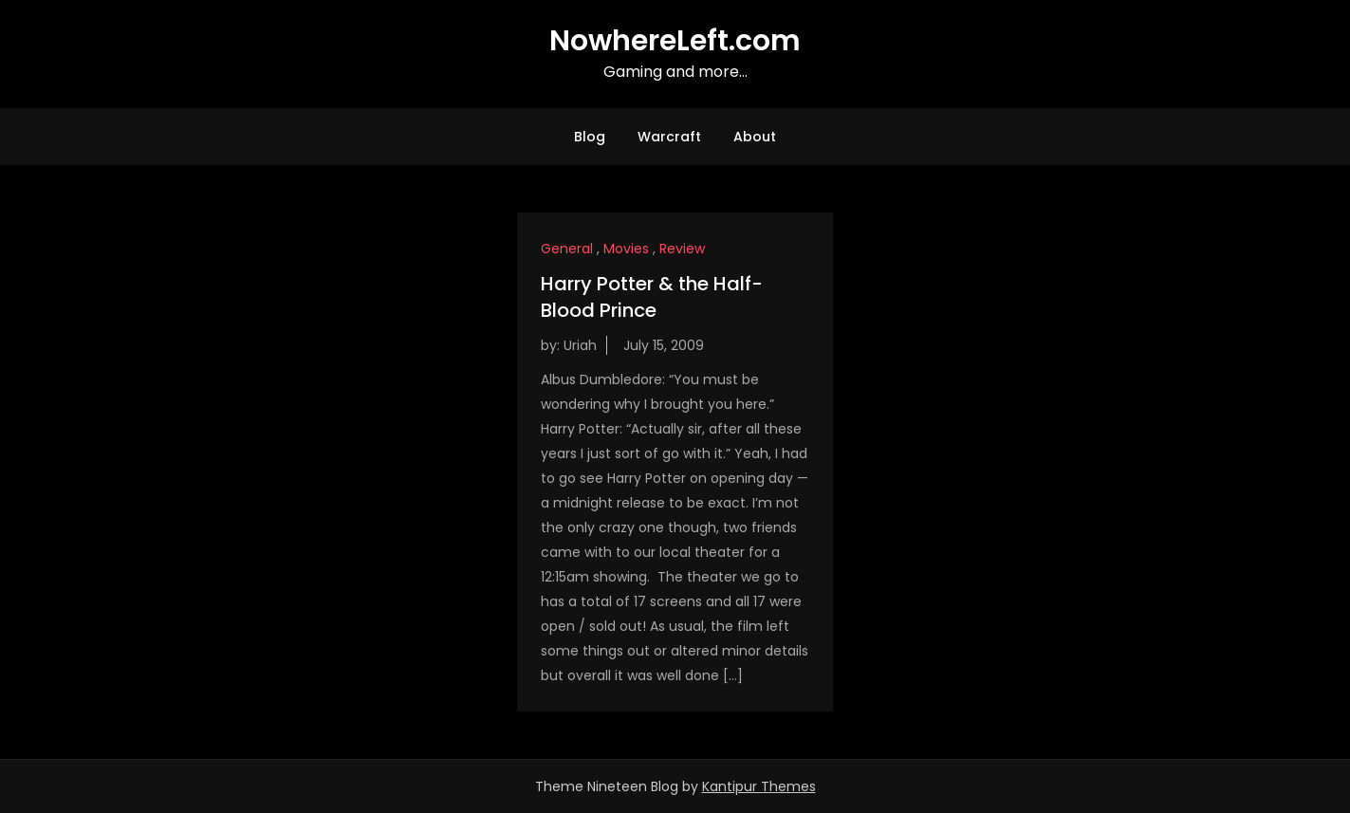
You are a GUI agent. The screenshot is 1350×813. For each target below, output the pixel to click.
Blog (589, 136)
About (754, 136)
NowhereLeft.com (675, 41)
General (567, 248)
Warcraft (669, 136)
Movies (626, 248)
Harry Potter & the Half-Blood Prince (652, 296)
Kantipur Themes (759, 786)
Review (682, 248)
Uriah (580, 345)
